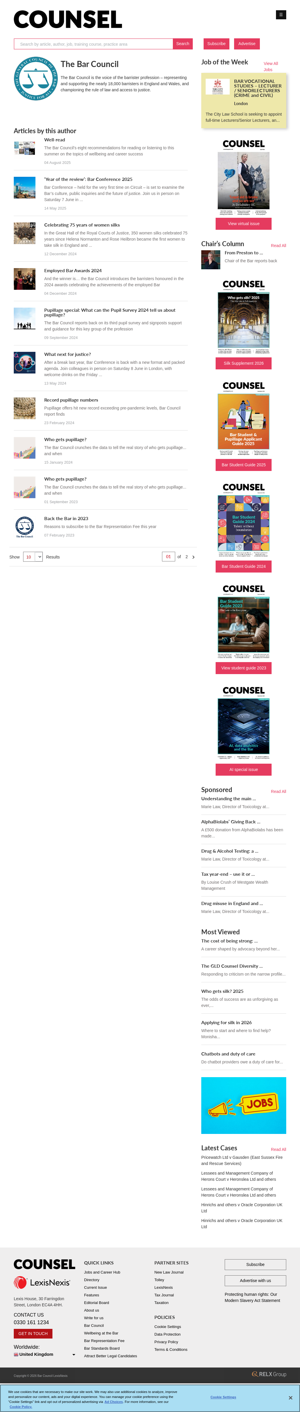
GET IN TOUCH (33, 1333)
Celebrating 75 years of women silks (82, 224)
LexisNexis (163, 1287)
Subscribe (216, 43)
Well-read (54, 139)
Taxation (161, 1302)
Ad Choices (114, 1403)
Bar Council (94, 1325)
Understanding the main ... (228, 798)
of (179, 556)
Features (91, 1295)
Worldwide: (44, 1351)
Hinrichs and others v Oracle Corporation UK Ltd (241, 1207)
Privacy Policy (166, 1342)
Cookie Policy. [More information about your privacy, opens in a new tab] (21, 1408)
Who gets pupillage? (65, 439)
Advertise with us (255, 1280)
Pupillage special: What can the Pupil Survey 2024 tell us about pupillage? (109, 312)
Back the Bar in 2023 (66, 518)
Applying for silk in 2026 (226, 1022)
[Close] (290, 1398)
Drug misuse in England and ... (232, 903)
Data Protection (167, 1334)
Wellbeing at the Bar (101, 1333)
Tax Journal (164, 1295)
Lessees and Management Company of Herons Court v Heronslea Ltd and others (238, 1176)
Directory (91, 1280)
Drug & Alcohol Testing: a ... (229, 851)
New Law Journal (169, 1272)
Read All (278, 245)
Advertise (246, 43)
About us (91, 1310)
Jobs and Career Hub (102, 1272)
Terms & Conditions (171, 1349)
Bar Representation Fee (104, 1341)
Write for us (93, 1318)
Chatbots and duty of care (228, 1053)
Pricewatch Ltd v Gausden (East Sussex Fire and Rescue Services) (242, 1160)
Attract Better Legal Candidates (110, 1356)
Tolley (159, 1280)
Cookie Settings (167, 1326)
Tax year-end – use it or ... (228, 874)
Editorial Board (96, 1302)
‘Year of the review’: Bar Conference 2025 (88, 179)
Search (182, 43)
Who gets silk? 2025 (222, 991)
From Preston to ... (244, 252)
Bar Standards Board (102, 1348)
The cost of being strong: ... (229, 940)
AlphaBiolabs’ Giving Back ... (230, 821)
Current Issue (95, 1287)
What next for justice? (67, 354)
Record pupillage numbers (71, 399)
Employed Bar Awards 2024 (73, 270)
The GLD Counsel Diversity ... (232, 966)
